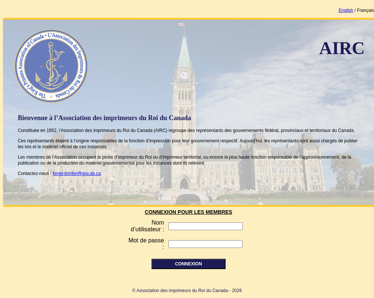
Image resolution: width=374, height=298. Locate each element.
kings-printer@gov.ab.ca (77, 173)
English (346, 10)
